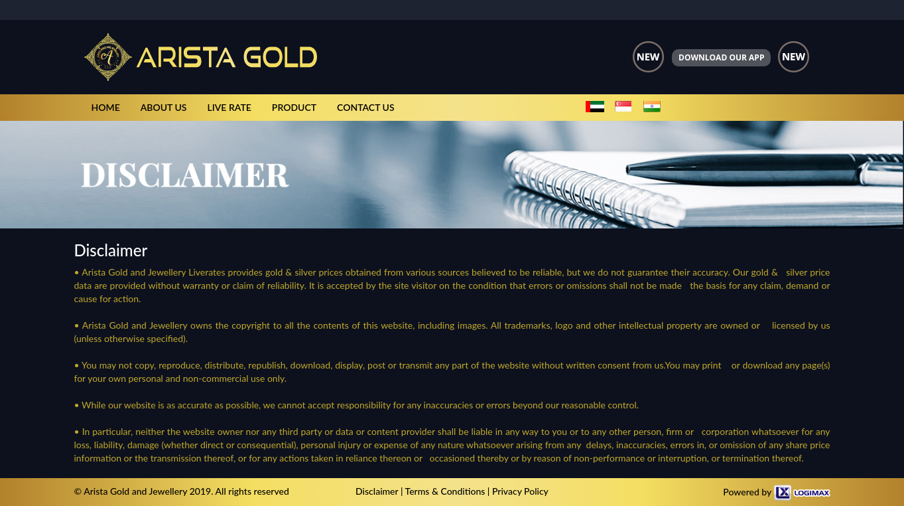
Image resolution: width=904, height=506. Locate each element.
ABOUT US (164, 107)
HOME (106, 107)
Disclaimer (376, 491)
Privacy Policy (520, 491)
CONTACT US (366, 107)
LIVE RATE (229, 107)
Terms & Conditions (445, 491)
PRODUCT (294, 107)
